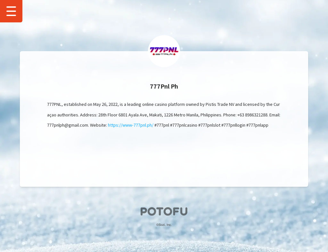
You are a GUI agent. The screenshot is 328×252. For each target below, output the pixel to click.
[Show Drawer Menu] (11, 11)
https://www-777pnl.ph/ (130, 125)
